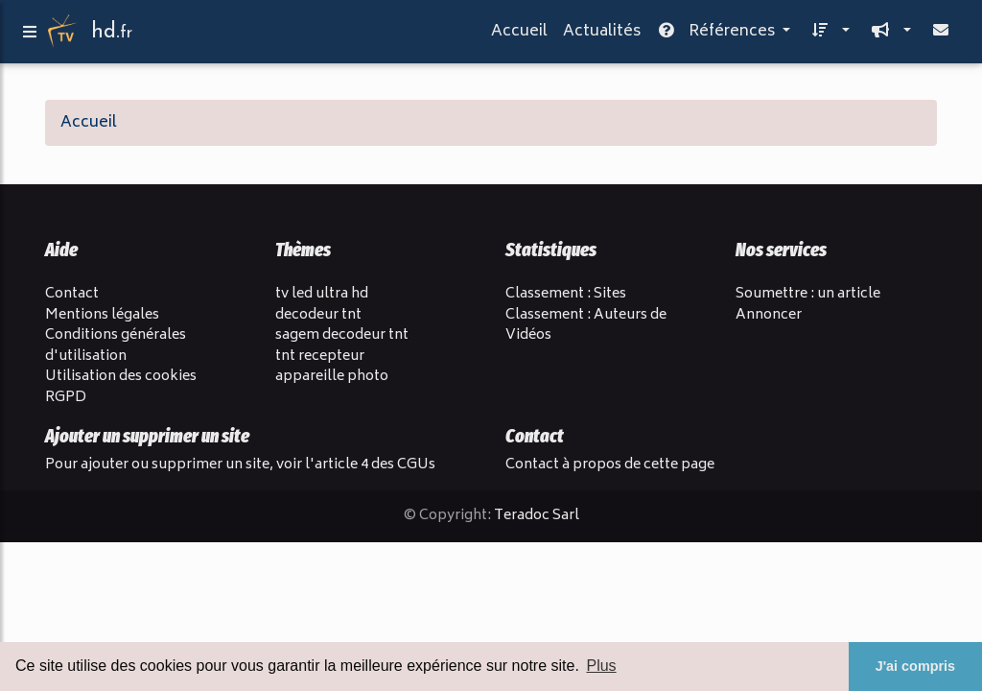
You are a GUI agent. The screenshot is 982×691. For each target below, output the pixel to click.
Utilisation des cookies (121, 377)
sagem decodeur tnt (342, 335)
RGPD (65, 398)
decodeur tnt (318, 315)
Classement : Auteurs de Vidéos (585, 325)
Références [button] (717, 35)
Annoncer (769, 315)
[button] (827, 35)
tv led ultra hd (321, 294)
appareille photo (331, 377)
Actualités (602, 35)
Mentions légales (102, 315)
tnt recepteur (319, 357)
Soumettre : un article (808, 294)
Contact (72, 294)
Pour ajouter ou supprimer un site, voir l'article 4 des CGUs (240, 465)
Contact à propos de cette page (609, 465)
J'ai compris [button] (915, 666)
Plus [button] (601, 665)
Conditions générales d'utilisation (115, 346)
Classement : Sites (565, 294)
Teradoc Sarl (536, 516)
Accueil (519, 35)
